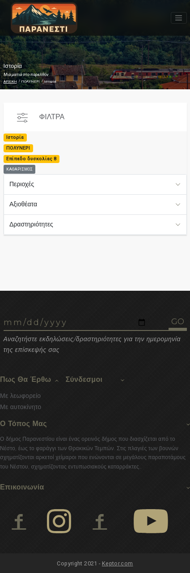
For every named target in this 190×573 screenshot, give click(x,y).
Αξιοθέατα (23, 204)
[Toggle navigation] (179, 18)
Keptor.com (117, 563)
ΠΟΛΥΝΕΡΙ (30, 81)
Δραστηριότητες (31, 224)
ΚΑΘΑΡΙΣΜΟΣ (19, 169)
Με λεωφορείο (20, 396)
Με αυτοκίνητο (20, 407)
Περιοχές (21, 184)
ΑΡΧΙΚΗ (10, 81)
